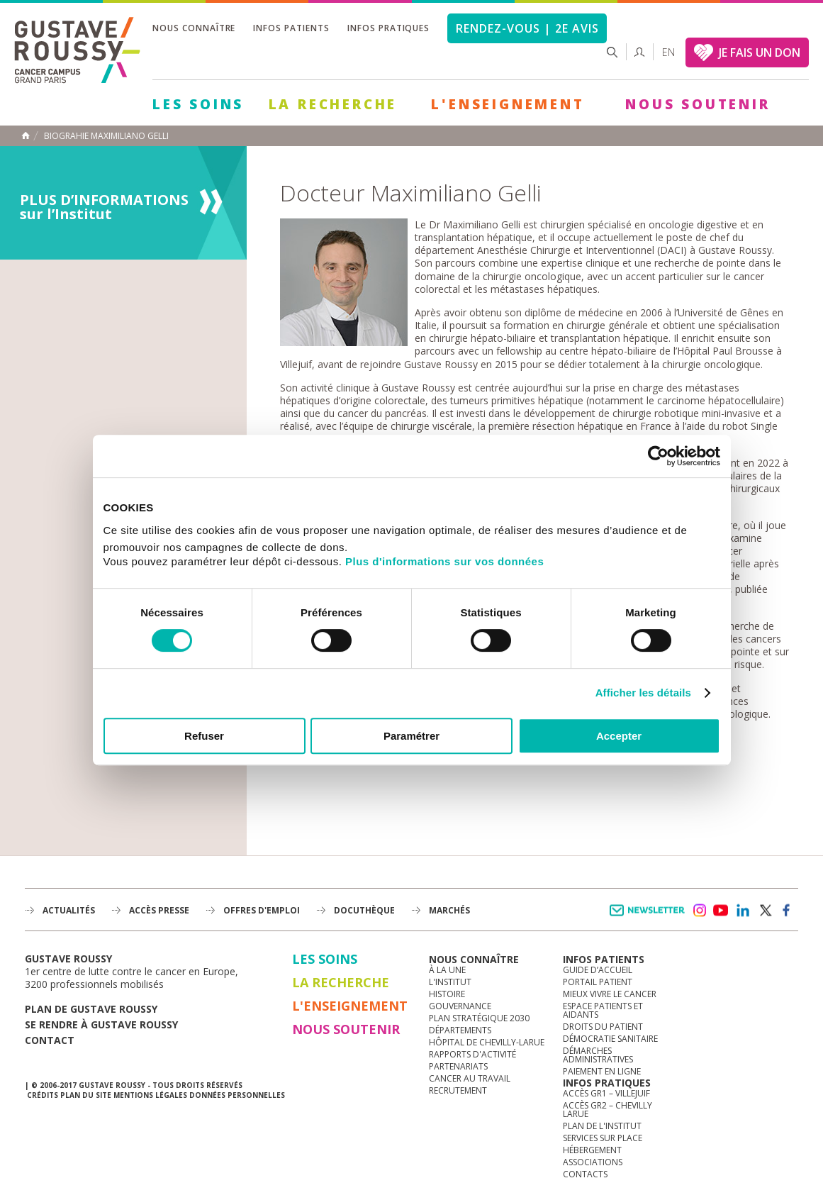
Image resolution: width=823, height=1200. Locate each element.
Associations (592, 1162)
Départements (460, 1030)
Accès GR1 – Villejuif (606, 1093)
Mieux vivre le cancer (609, 994)
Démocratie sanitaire (610, 1039)
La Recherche (333, 104)
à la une (447, 970)
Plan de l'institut (602, 1126)
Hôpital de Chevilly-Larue (486, 1042)
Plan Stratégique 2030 (479, 1018)
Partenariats (458, 1066)
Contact (49, 1040)
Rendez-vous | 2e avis (527, 28)
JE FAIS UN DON (759, 52)
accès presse (159, 910)
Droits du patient (603, 1027)
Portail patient (597, 982)
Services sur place (602, 1138)
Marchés (449, 910)
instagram (699, 910)
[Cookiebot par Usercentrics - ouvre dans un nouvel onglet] (658, 456)
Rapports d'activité (472, 1054)
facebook (787, 910)
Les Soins (198, 104)
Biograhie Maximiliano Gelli (106, 136)
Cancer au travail (469, 1078)
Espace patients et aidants (603, 1010)
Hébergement (592, 1150)
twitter (765, 910)
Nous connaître (193, 28)
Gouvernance (460, 1006)
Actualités (69, 910)
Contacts (585, 1174)
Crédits (42, 1095)
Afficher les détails (643, 693)
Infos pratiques (388, 28)
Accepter (619, 736)
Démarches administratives (598, 1055)
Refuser (204, 736)
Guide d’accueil (597, 970)
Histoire (447, 994)
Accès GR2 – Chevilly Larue (607, 1109)
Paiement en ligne (602, 1071)
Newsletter (650, 917)
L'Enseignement (507, 104)
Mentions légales (150, 1095)
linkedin (743, 910)
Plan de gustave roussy (91, 1009)
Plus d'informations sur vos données (444, 561)
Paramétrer (411, 736)
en (668, 52)
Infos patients (291, 28)
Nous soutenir (697, 104)
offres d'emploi (261, 910)
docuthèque (364, 910)
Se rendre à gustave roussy (101, 1024)
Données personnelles (237, 1095)
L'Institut (450, 982)
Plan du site (85, 1095)
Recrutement (458, 1090)
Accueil (25, 135)
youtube (721, 910)
